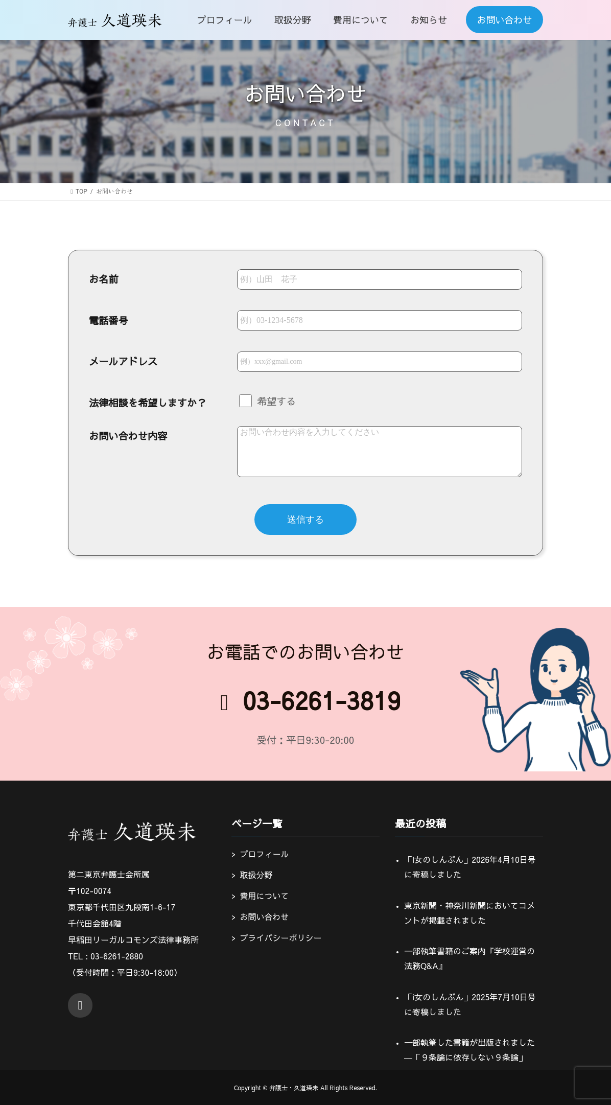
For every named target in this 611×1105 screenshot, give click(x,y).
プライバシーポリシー (280, 937)
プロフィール (264, 853)
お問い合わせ (264, 916)
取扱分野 (256, 874)
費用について (264, 895)
